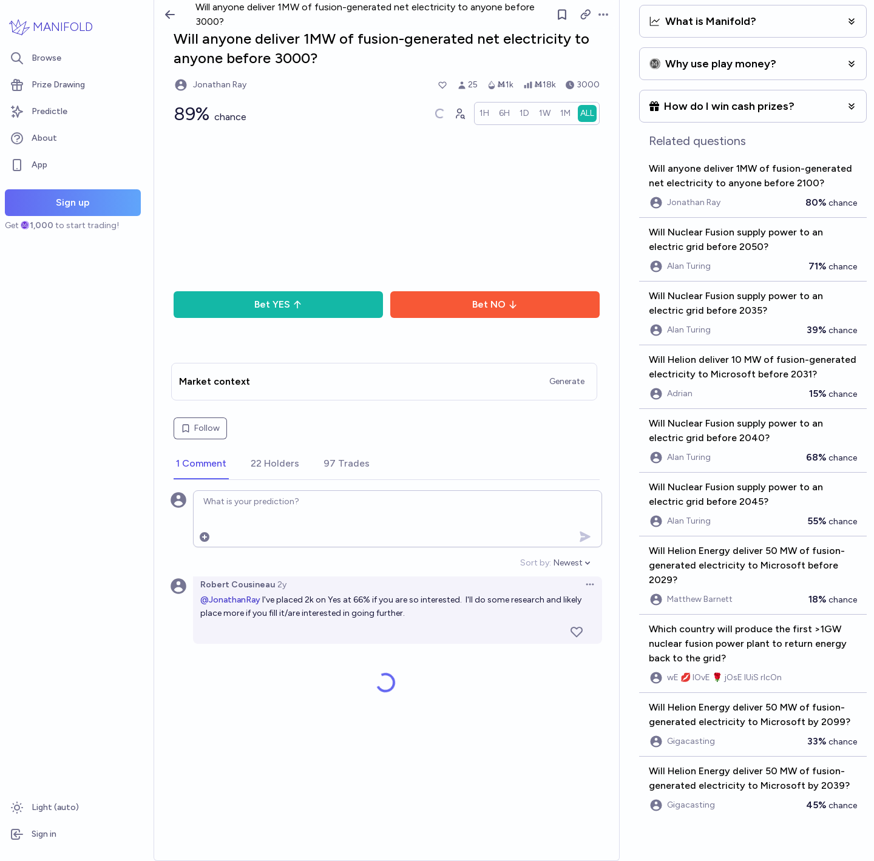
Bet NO (495, 304)
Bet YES (278, 304)
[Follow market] (562, 14)
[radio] (484, 113)
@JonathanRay (230, 600)
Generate (566, 381)
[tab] (201, 464)
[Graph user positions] (459, 113)
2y (281, 584)
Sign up (73, 202)
